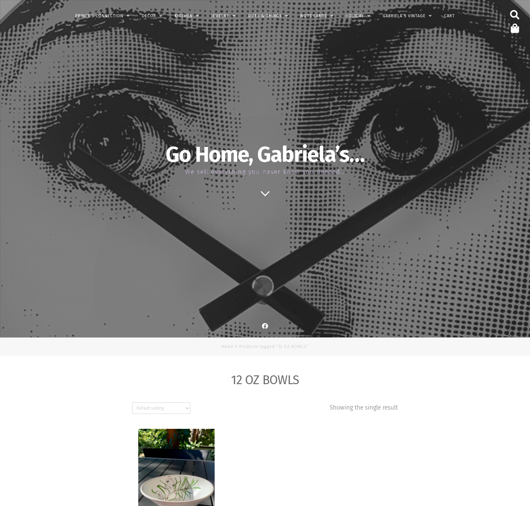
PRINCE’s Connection (99, 16)
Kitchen (184, 16)
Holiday (355, 16)
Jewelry (220, 16)
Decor (149, 16)
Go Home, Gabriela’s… (265, 155)
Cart (449, 16)
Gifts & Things (265, 16)
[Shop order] (161, 408)
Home (228, 346)
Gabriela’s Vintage (404, 16)
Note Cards (313, 16)
